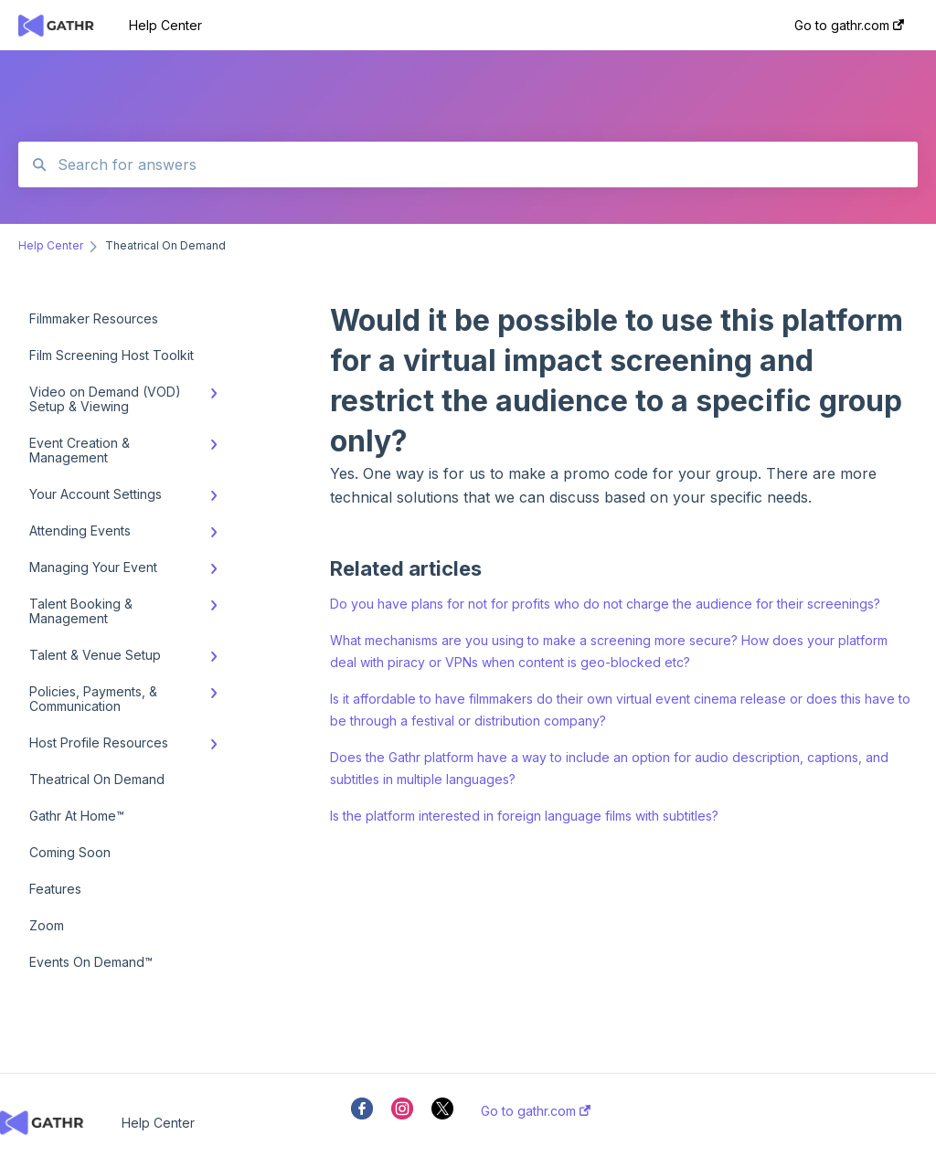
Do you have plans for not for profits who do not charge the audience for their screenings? (605, 603)
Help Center (165, 25)
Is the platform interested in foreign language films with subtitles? (524, 815)
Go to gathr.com (535, 1111)
